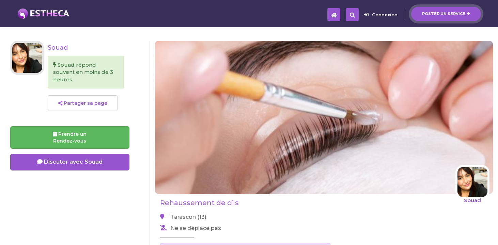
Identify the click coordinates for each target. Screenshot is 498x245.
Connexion (381, 14)
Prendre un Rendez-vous (70, 137)
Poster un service (446, 13)
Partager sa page (82, 103)
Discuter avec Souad (70, 162)
